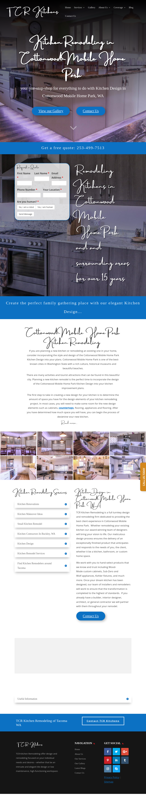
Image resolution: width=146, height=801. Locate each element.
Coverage (118, 8)
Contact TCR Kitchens (103, 720)
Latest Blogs (80, 768)
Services (78, 8)
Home (68, 8)
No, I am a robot (26, 207)
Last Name (41, 173)
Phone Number (27, 189)
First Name (23, 175)
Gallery (91, 8)
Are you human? (28, 201)
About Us (103, 8)
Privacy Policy (111, 777)
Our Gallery (80, 763)
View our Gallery (50, 111)
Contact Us (70, 16)
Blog (131, 8)
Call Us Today (144, 477)
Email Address (57, 175)
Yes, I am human (45, 207)
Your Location (52, 189)
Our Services (80, 759)
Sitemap (108, 781)
